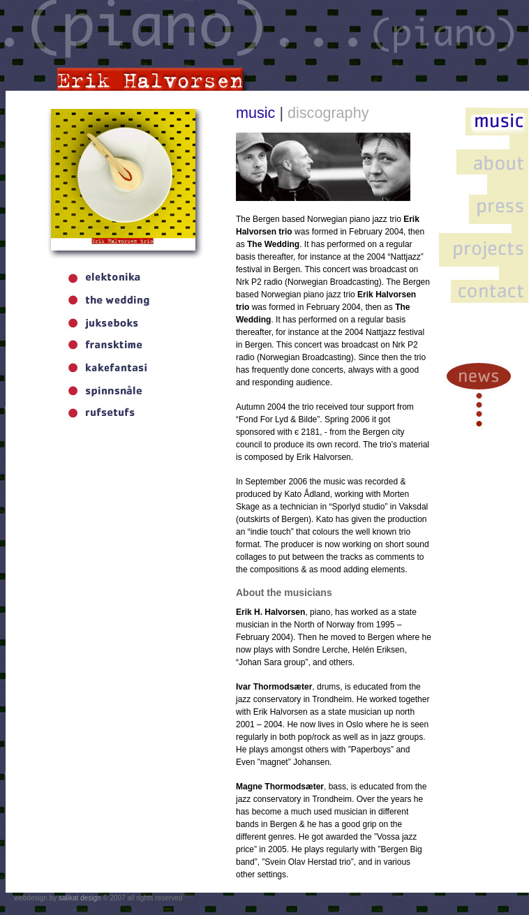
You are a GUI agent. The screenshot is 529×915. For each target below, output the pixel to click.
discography (328, 112)
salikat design (80, 898)
